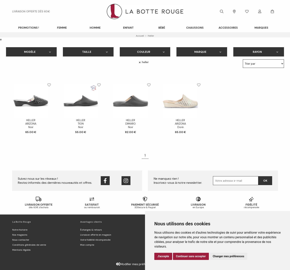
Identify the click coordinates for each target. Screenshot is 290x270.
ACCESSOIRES (228, 27)
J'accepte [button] (163, 256)
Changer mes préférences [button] (228, 256)
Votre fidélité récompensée (95, 239)
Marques (261, 27)
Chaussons (195, 27)
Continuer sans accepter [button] (191, 256)
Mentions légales (21, 249)
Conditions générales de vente (29, 244)
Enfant (128, 27)
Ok (265, 180)
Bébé (161, 27)
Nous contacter (20, 239)
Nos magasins (19, 234)
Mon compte (87, 244)
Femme (62, 27)
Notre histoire (19, 229)
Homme (95, 27)
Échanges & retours (91, 229)
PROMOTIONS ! (28, 27)
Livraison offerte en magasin (95, 234)
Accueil (140, 35)
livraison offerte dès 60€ (31, 11)
